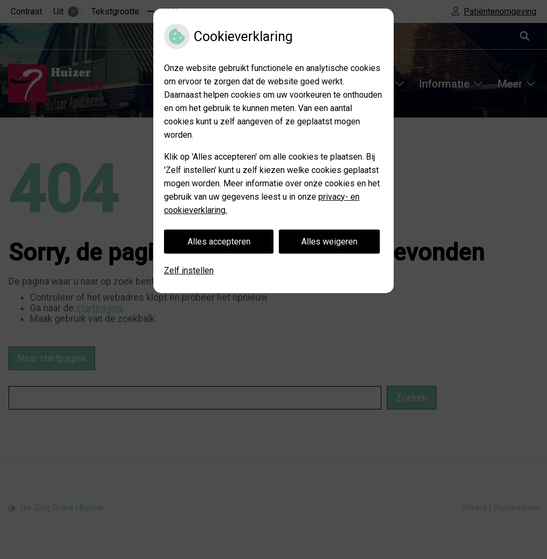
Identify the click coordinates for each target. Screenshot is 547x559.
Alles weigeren (329, 242)
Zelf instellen (189, 270)
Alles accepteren (219, 242)
